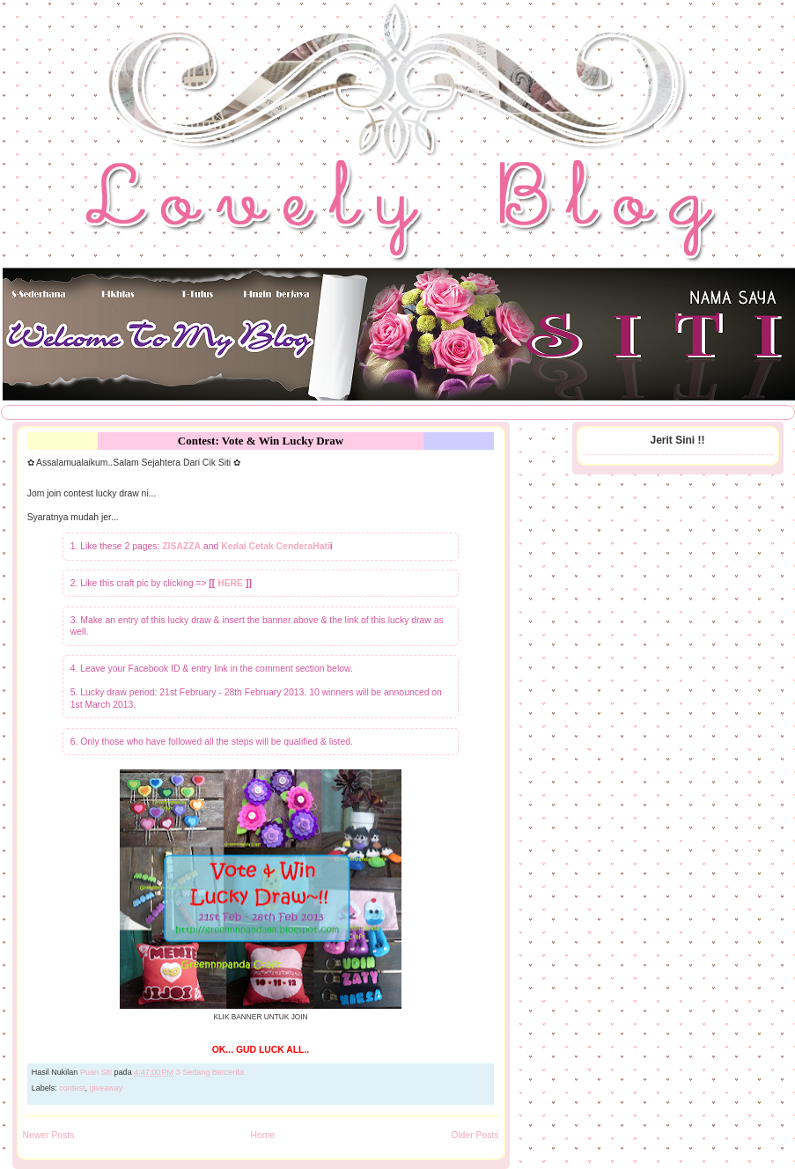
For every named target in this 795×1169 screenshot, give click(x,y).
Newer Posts (49, 1135)
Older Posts (474, 1135)
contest (72, 1088)
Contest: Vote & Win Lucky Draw (260, 440)
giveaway (105, 1088)
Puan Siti (97, 1072)
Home (262, 1135)
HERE (230, 583)
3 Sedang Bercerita (210, 1072)
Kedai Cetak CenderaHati (275, 546)
